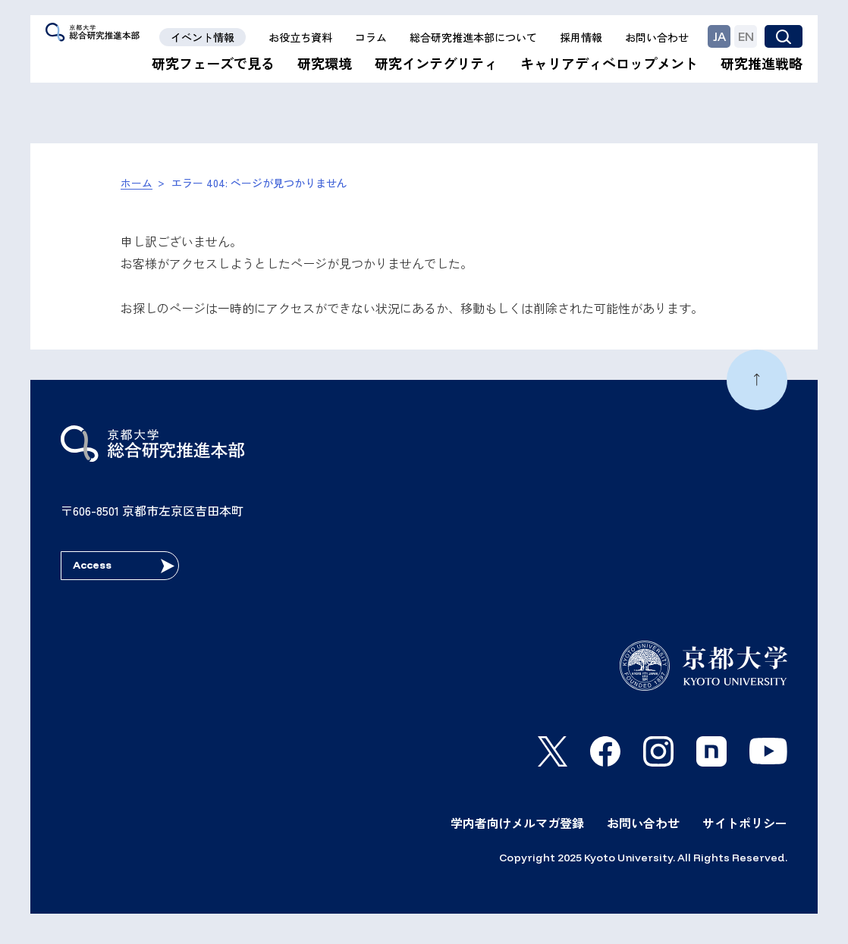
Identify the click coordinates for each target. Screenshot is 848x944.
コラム (371, 37)
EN (746, 36)
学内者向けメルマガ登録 (517, 823)
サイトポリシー (744, 823)
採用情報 (581, 37)
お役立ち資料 (300, 37)
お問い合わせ (657, 37)
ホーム (136, 182)
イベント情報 (202, 37)
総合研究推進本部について (473, 37)
